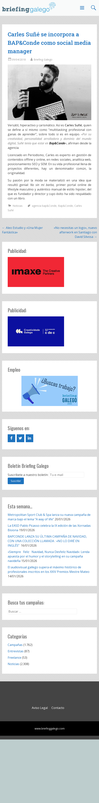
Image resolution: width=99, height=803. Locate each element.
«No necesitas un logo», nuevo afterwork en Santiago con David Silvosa (75, 232)
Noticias (18, 205)
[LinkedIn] (29, 438)
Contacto (57, 708)
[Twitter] (20, 438)
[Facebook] (11, 438)
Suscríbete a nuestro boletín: (28, 475)
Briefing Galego (43, 59)
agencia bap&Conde (44, 205)
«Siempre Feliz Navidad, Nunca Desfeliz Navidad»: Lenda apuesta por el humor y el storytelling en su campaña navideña (48, 556)
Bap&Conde (65, 205)
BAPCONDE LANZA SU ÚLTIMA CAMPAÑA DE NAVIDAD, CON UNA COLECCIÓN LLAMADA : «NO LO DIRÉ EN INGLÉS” (47, 541)
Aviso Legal (40, 708)
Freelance (14, 657)
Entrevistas (15, 651)
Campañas (15, 645)
